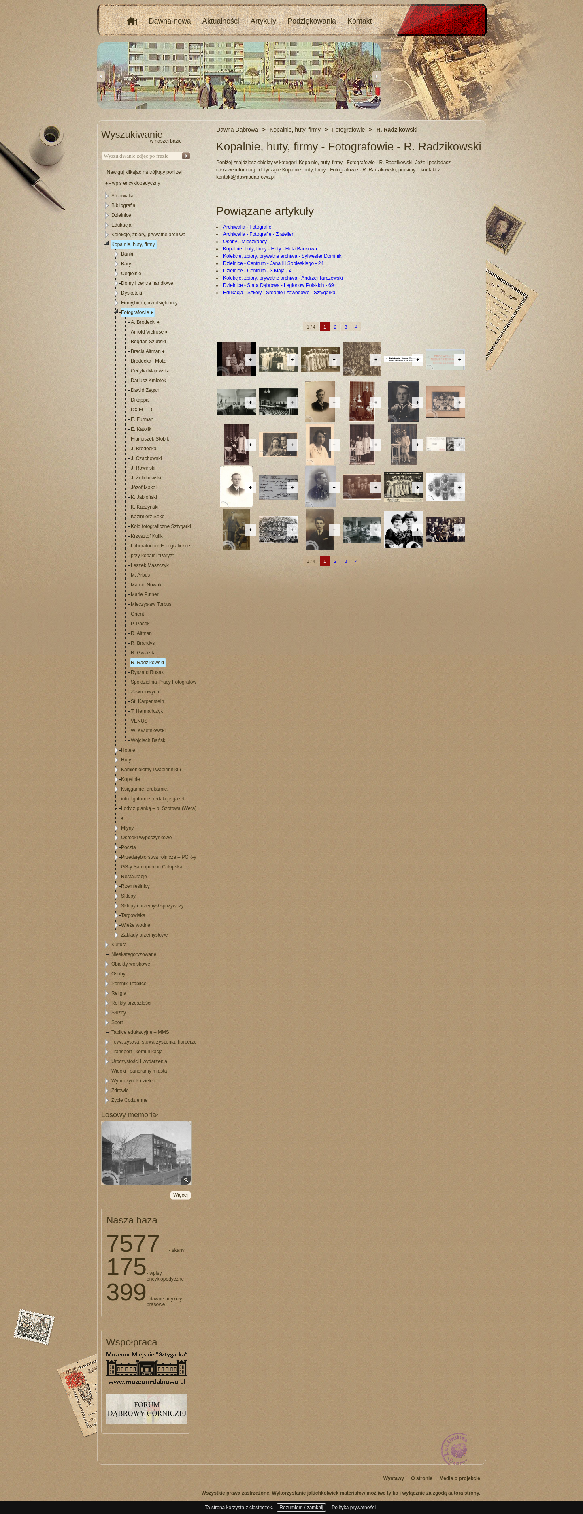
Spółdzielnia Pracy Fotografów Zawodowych (163, 687)
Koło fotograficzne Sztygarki (161, 526)
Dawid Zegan (145, 390)
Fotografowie (137, 312)
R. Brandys (143, 643)
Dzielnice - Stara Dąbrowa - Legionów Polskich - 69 (278, 285)
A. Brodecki (145, 322)
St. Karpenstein (147, 701)
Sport (117, 1022)
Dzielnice (121, 215)
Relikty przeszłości (131, 1003)
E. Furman (142, 419)
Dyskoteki (131, 293)
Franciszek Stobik (150, 439)
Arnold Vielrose (149, 332)
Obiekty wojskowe (130, 964)
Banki (127, 254)
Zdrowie (120, 1090)
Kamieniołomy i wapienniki (151, 769)
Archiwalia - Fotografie (247, 227)
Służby (118, 1013)
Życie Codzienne (129, 1100)
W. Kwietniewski (148, 730)
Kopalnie (130, 779)
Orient (137, 614)
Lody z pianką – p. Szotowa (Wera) (159, 813)
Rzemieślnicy (135, 886)
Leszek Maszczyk (150, 565)
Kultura (119, 944)
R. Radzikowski (147, 662)
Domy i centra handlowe (147, 283)
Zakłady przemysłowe (144, 935)
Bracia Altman (148, 351)
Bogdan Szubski (148, 341)
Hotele (128, 750)
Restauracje (134, 876)
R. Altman (141, 633)
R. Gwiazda (143, 653)
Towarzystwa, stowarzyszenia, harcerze (154, 1042)
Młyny (127, 828)
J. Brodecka (143, 448)
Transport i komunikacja (137, 1051)
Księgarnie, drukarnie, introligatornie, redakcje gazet (153, 794)
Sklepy (128, 896)
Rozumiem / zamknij (301, 1507)
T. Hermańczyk (147, 711)
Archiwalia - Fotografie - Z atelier (258, 234)
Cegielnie (131, 273)
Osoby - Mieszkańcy (245, 241)
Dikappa (140, 400)
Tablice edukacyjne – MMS (140, 1032)
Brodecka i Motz (148, 361)
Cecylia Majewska (150, 371)
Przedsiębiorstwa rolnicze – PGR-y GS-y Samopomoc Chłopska (158, 862)
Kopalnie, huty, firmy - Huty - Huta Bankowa (270, 249)
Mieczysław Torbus (151, 604)
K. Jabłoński (144, 497)
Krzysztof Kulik (147, 536)
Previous (101, 76)
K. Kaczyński (145, 507)
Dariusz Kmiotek (148, 380)
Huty (126, 760)
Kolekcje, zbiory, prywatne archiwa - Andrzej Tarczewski (283, 278)
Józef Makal (144, 487)
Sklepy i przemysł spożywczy (152, 906)
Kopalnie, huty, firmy (133, 244)
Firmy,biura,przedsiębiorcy (149, 303)
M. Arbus (140, 575)
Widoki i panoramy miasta (139, 1071)
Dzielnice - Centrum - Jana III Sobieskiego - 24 (273, 263)
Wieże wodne (135, 925)
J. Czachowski (146, 458)
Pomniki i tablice (129, 983)
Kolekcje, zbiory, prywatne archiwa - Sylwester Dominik (282, 256)
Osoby (118, 974)
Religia (118, 993)
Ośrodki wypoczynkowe (146, 837)
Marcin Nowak (146, 585)
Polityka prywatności (354, 1507)
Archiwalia (122, 196)
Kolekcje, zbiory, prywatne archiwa (148, 234)
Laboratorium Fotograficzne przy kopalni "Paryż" (160, 550)
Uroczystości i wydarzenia (139, 1061)
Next (376, 76)
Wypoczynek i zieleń (133, 1081)
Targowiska (133, 915)
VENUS (139, 721)
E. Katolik (141, 429)
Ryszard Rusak (147, 672)
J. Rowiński (143, 468)
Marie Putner (145, 594)
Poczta (128, 847)
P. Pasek (140, 624)
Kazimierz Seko (147, 517)
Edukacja (121, 225)
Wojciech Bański (148, 740)
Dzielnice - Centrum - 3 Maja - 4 (257, 271)
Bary (126, 264)
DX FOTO (141, 410)
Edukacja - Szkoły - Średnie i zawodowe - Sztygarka (279, 292)
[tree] (146, 648)
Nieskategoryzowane (133, 954)
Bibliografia (123, 205)
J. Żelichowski (146, 478)
